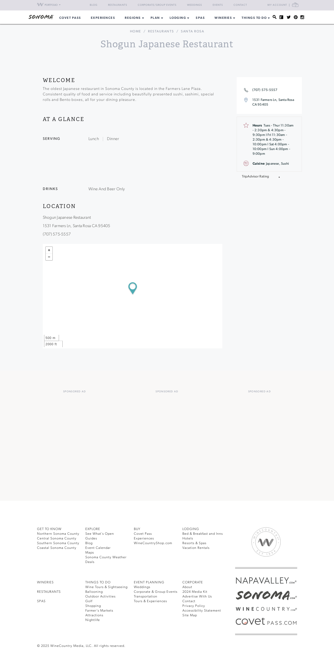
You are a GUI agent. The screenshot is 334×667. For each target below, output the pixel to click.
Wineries (223, 18)
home (135, 31)
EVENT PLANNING (149, 582)
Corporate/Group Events (157, 5)
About (187, 587)
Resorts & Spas (194, 543)
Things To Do (254, 18)
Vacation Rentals (196, 548)
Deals (89, 562)
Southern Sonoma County (58, 543)
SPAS (41, 601)
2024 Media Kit (194, 592)
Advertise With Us (197, 596)
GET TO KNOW (49, 529)
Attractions (94, 615)
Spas (200, 18)
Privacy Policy (193, 606)
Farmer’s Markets (99, 610)
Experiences (103, 18)
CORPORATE (192, 582)
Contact (240, 5)
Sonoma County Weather (106, 557)
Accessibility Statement (201, 610)
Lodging (178, 18)
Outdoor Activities (100, 596)
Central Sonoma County (56, 538)
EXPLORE (92, 529)
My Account (277, 5)
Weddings (194, 5)
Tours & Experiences (150, 601)
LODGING (190, 529)
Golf (88, 601)
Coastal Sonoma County (56, 548)
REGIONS (133, 18)
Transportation (145, 596)
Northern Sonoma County (58, 534)
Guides (91, 538)
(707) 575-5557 (265, 90)
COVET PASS (70, 18)
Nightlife (92, 620)
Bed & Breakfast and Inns (202, 534)
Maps (89, 552)
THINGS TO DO (98, 582)
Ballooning (94, 592)
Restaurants (117, 5)
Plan (155, 18)
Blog (93, 5)
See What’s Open (99, 534)
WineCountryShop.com (153, 543)
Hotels (187, 538)
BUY (137, 529)
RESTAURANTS (49, 592)
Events (218, 5)
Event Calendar (98, 548)
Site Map (189, 615)
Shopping (93, 606)
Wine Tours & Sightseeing (106, 587)
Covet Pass (143, 534)
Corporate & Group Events (155, 592)
